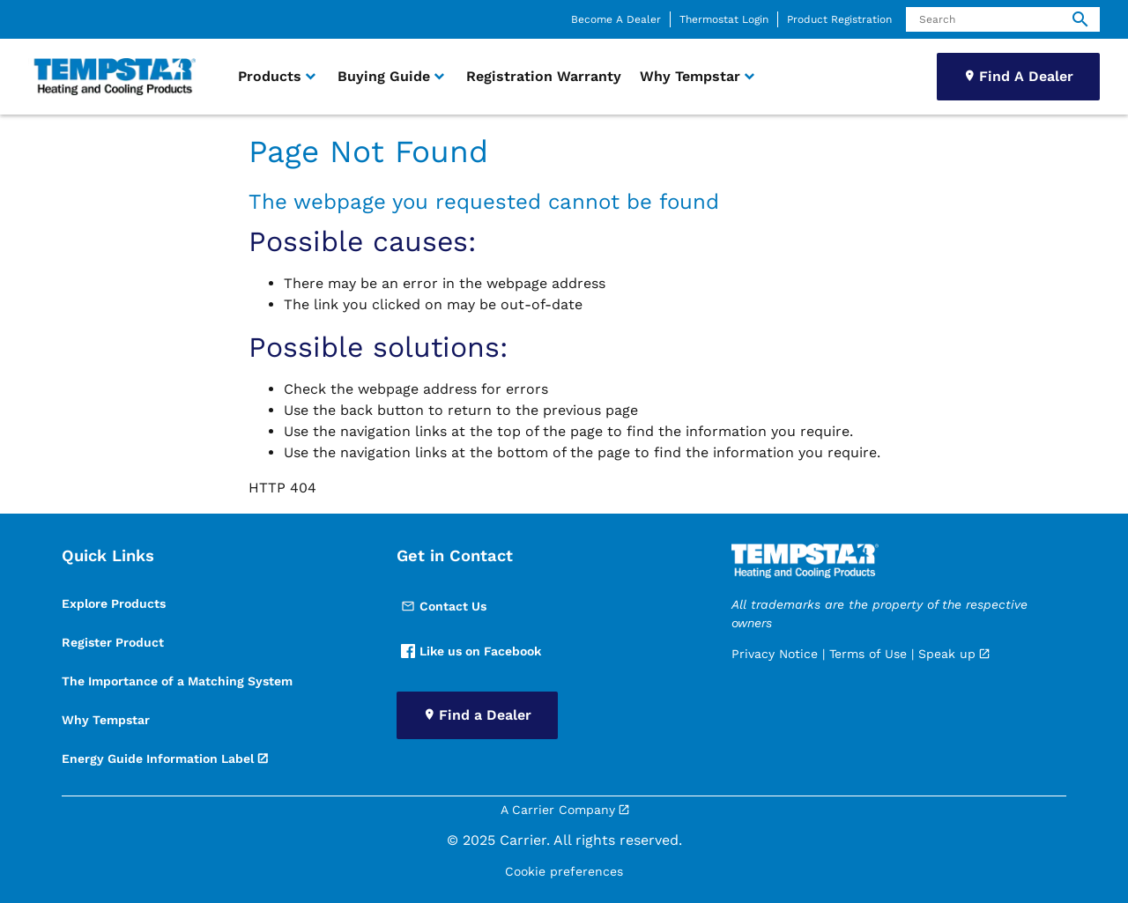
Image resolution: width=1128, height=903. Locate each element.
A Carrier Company (558, 810)
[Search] (1003, 19)
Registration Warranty (543, 76)
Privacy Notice (774, 654)
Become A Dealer (616, 19)
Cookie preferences (564, 871)
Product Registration (839, 19)
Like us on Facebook (471, 651)
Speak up (947, 654)
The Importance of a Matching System (177, 681)
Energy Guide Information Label (158, 758)
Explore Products (114, 603)
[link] (112, 77)
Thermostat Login (723, 19)
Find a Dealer (485, 715)
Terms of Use (868, 654)
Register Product (113, 642)
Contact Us (443, 606)
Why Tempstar (106, 720)
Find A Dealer (1026, 76)
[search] (1080, 19)
